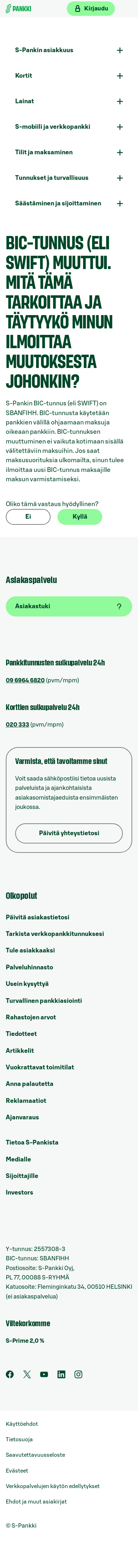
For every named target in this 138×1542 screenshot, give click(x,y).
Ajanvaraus (22, 1117)
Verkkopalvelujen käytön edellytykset (53, 1486)
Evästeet (17, 1471)
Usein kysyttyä (27, 984)
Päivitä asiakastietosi (37, 917)
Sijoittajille (22, 1176)
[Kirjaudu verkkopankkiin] (91, 8)
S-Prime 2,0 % (25, 1341)
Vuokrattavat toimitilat (40, 1067)
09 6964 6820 (25, 680)
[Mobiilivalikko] (126, 8)
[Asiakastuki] (69, 606)
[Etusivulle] (18, 8)
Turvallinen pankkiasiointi (44, 1001)
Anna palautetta (29, 1084)
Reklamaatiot (26, 1101)
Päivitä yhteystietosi (69, 833)
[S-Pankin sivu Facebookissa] (10, 1376)
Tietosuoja (19, 1439)
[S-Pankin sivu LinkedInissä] (61, 1376)
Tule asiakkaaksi (30, 950)
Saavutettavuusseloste (35, 1455)
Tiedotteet (21, 1034)
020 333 (17, 725)
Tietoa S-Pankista (32, 1143)
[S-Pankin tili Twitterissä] (27, 1376)
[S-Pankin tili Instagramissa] (78, 1376)
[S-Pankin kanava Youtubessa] (44, 1376)
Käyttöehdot (22, 1424)
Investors (19, 1193)
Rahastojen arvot (31, 1017)
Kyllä (80, 517)
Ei (28, 517)
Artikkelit (20, 1051)
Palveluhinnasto (29, 967)
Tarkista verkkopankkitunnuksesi (55, 934)
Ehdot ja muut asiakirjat (36, 1502)
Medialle (18, 1159)
